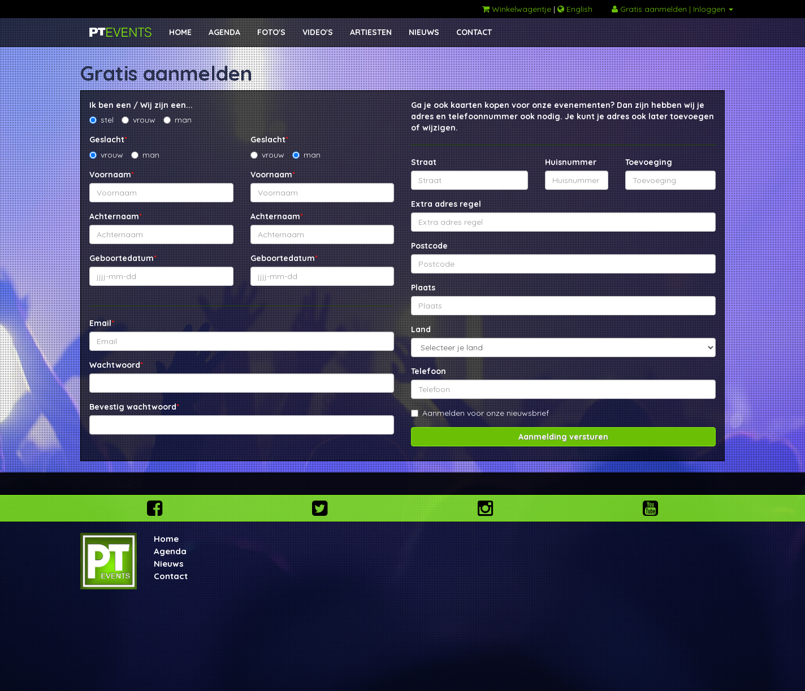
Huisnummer (570, 162)
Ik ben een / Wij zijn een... (141, 105)
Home (166, 538)
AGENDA (224, 32)
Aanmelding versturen (563, 437)
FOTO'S (271, 32)
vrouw (138, 120)
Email (101, 323)
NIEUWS (424, 32)
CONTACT (474, 32)
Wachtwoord (116, 365)
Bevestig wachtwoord (134, 407)
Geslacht (108, 139)
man (177, 120)
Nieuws (169, 563)
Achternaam (115, 216)
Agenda (170, 551)
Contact (171, 576)
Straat (423, 162)
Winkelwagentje (516, 9)
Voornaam (111, 175)
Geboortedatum (123, 258)
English (574, 9)
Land (421, 329)
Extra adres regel (446, 204)
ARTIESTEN (371, 32)
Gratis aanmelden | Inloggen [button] (672, 9)
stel (101, 120)
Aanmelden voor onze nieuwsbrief (480, 413)
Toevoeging (648, 162)
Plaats (423, 288)
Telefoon (428, 371)
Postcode (429, 246)
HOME (180, 32)
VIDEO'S (317, 32)
